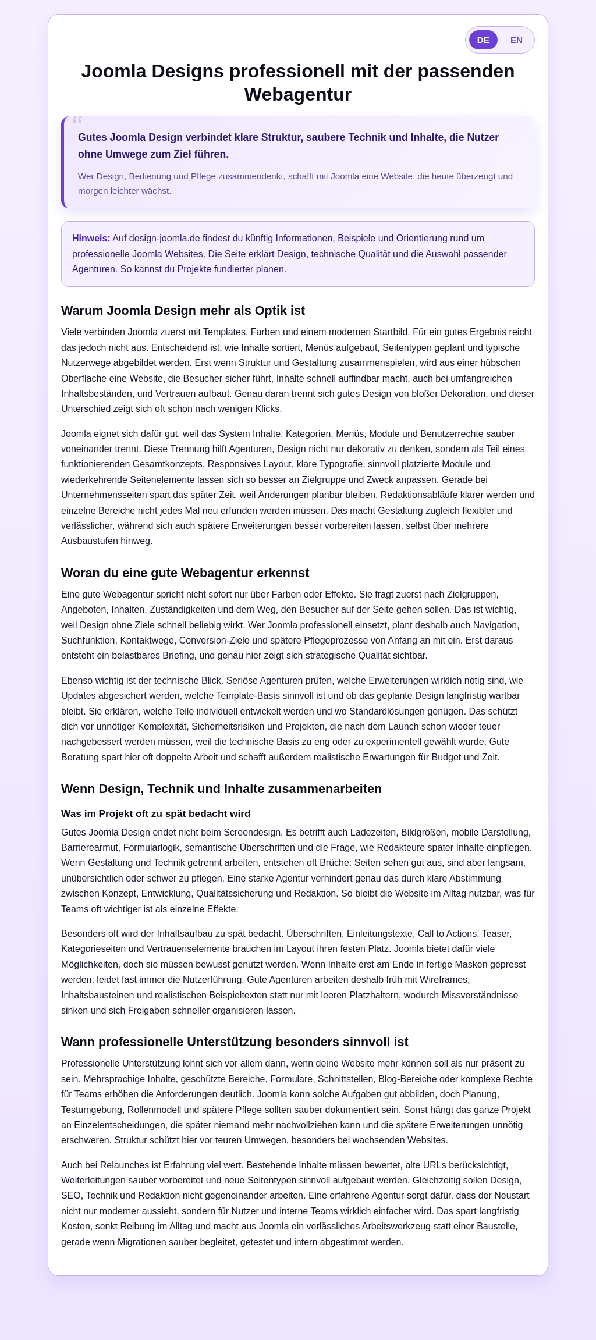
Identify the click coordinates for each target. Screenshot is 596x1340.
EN (516, 40)
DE (483, 40)
